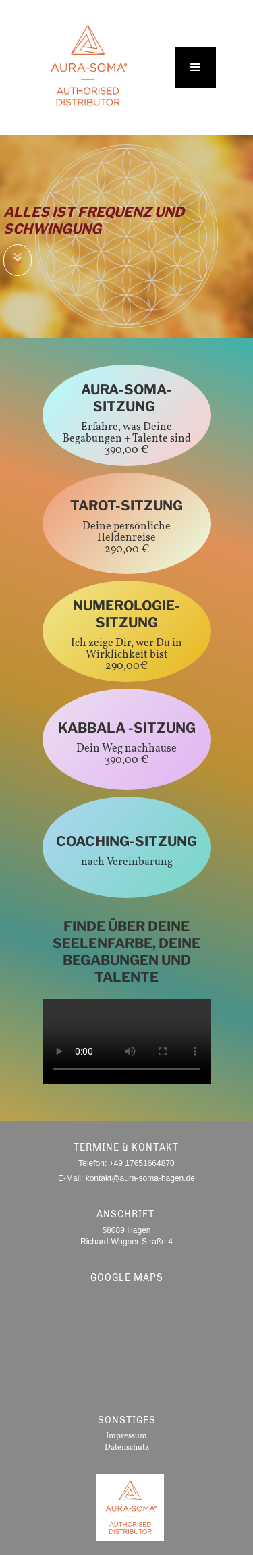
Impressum (126, 1436)
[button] (195, 67)
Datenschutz (127, 1447)
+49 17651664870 (142, 1163)
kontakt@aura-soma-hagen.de (140, 1178)
